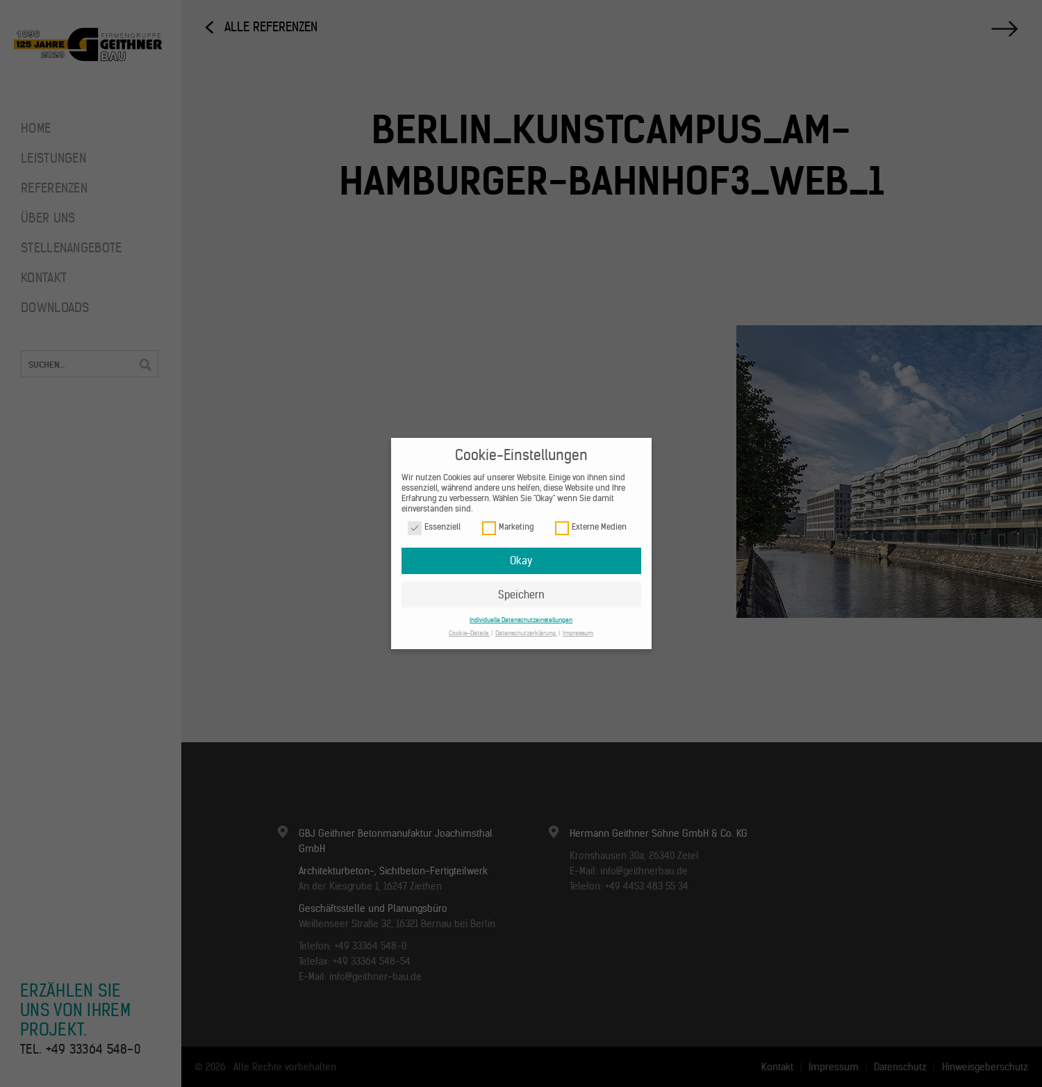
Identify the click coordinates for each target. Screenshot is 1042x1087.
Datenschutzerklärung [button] (526, 633)
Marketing (508, 527)
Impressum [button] (578, 633)
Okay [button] (521, 560)
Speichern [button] (521, 594)
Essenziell (434, 527)
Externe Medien (591, 527)
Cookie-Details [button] (469, 633)
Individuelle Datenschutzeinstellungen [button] (521, 619)
